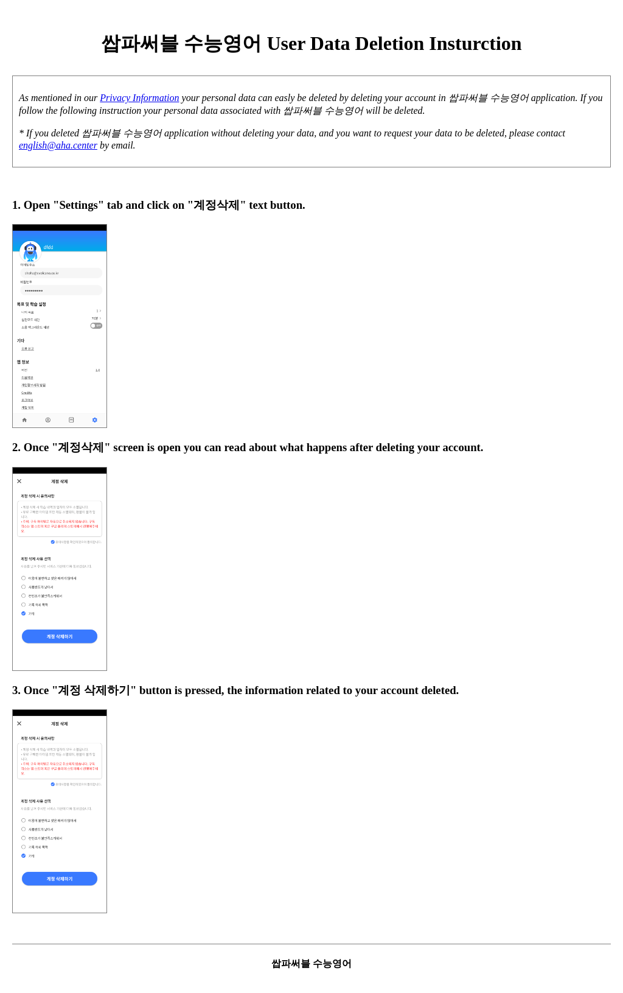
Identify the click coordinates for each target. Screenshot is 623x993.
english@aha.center (58, 145)
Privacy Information (139, 98)
